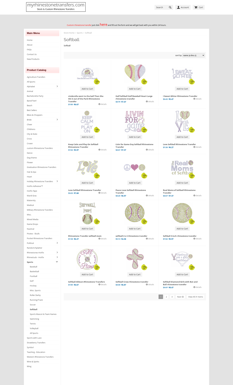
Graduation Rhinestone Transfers (41, 167)
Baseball (33, 266)
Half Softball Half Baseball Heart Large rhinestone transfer (134, 97)
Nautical (30, 229)
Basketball (34, 271)
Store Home (69, 32)
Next (179, 296)
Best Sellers (32, 110)
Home (29, 40)
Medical (30, 205)
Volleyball (34, 328)
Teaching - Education (36, 352)
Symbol (30, 347)
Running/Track (36, 300)
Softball (33, 309)
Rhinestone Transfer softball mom (84, 236)
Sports (30, 262)
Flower (30, 162)
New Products (33, 59)
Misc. (29, 214)
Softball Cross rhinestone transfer (132, 281)
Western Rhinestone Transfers (40, 356)
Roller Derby (35, 295)
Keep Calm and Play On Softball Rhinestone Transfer (83, 145)
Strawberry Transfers (36, 342)
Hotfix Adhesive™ (35, 186)
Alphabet (31, 86)
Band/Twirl (31, 100)
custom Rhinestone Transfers (40, 148)
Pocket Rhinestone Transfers (39, 238)
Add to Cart (87, 88)
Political (30, 243)
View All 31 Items (195, 296)
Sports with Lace (34, 338)
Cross (29, 138)
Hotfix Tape (32, 191)
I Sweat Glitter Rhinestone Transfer (180, 96)
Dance (29, 153)
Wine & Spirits (33, 361)
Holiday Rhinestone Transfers (40, 181)
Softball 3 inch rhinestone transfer (179, 236)
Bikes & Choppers (34, 115)
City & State (32, 134)
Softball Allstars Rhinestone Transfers (86, 281)
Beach (29, 105)
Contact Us (32, 54)
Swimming (34, 319)
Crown (30, 143)
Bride (29, 119)
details (103, 104)
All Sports (31, 81)
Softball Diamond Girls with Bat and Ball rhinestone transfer (180, 283)
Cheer (29, 124)
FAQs (29, 49)
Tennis (33, 323)
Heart (29, 176)
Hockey (33, 285)
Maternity (31, 200)
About (29, 44)
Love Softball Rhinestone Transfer (179, 144)
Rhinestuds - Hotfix (35, 257)
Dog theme (32, 157)
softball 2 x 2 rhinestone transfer (131, 236)
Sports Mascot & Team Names (43, 314)
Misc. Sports (35, 290)
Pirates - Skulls (33, 233)
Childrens (31, 129)
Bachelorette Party (35, 96)
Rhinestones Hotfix (35, 252)
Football (33, 276)
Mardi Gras (32, 195)
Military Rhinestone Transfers (40, 210)
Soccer (33, 304)
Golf (31, 281)
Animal (30, 91)
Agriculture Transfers (36, 77)
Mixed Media (32, 219)
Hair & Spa (31, 172)
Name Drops (32, 224)
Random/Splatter (34, 247)
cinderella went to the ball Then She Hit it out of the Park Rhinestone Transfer (85, 99)
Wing (29, 366)
